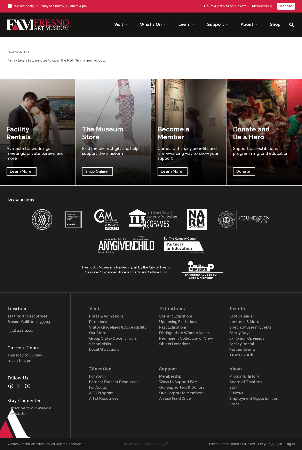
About (236, 369)
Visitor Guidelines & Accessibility (117, 327)
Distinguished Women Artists (184, 333)
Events (237, 308)
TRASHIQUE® (241, 355)
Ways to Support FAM (178, 382)
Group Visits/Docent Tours (113, 338)
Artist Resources (104, 398)
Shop (275, 24)
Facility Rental (241, 344)
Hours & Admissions (106, 316)
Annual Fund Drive (175, 398)
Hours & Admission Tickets (225, 6)
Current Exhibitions (176, 316)
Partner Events (242, 349)
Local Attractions (104, 349)
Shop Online (96, 171)
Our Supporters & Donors (181, 387)
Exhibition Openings (246, 338)
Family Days (239, 333)
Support (168, 369)
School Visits (100, 344)
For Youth (97, 376)
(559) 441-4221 (20, 330)
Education (100, 369)
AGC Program (101, 393)
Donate (286, 6)
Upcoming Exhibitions (178, 322)
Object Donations (174, 344)
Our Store (97, 333)
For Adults (98, 387)
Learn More (21, 171)
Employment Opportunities (253, 398)
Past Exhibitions (173, 327)
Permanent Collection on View (186, 338)
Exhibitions (172, 308)
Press (234, 404)
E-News (236, 393)
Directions (98, 322)
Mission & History (244, 376)
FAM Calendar (241, 316)
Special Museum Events (250, 327)
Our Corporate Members (181, 393)
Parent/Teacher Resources (113, 382)
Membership (262, 6)
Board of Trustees (245, 382)
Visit (94, 308)
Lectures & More (244, 322)
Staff (233, 387)
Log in (290, 444)
